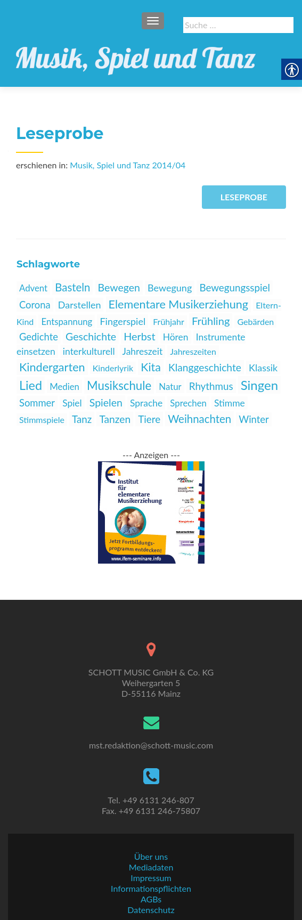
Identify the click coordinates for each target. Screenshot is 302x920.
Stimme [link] (229, 403)
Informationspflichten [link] (151, 888)
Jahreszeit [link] (143, 351)
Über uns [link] (151, 856)
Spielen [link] (106, 402)
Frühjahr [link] (168, 321)
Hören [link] (176, 337)
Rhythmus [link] (211, 386)
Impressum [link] (150, 878)
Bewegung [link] (170, 288)
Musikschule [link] (119, 385)
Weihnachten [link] (199, 418)
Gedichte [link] (38, 337)
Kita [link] (151, 367)
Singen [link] (259, 385)
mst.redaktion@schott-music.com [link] (151, 745)
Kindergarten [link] (52, 367)
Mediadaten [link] (151, 867)
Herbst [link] (139, 336)
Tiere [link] (149, 419)
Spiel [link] (72, 403)
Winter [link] (253, 419)
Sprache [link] (146, 403)
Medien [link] (64, 386)
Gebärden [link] (255, 321)
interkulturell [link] (89, 351)
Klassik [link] (263, 367)
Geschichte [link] (91, 336)
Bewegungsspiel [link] (234, 287)
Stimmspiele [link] (41, 419)
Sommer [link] (37, 403)
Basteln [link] (72, 287)
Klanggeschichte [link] (204, 367)
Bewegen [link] (119, 287)
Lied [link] (30, 385)
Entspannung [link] (66, 321)
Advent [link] (33, 288)
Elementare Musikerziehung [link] (179, 304)
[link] (136, 55)
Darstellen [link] (79, 305)
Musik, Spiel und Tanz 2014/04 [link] (127, 165)
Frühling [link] (211, 320)
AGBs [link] (151, 899)
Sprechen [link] (188, 403)
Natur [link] (170, 386)
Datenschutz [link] (150, 910)
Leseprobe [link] (244, 197)
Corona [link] (35, 305)
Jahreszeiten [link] (193, 351)
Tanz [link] (82, 419)
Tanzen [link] (114, 419)
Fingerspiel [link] (122, 321)
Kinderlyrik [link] (113, 368)
